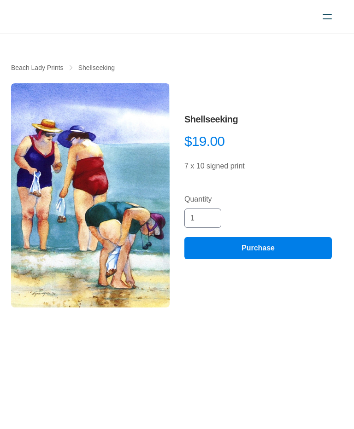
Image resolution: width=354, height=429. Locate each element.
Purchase (258, 248)
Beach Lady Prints (37, 67)
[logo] (61, 16)
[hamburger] (327, 16)
